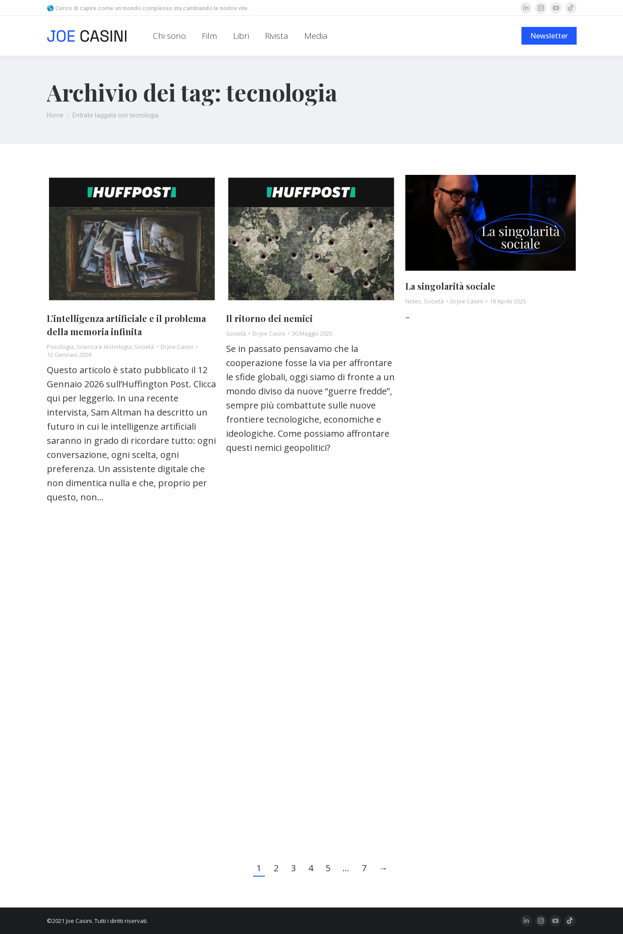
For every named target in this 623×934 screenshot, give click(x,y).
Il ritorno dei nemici (269, 318)
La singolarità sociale (450, 286)
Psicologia (60, 347)
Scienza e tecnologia (104, 347)
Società (144, 347)
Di (177, 347)
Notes (413, 301)
